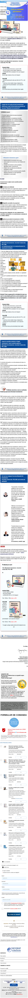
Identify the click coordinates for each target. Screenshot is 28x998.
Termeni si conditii (4, 968)
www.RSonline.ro (14, 937)
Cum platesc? (3, 973)
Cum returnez (3, 963)
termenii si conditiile (14, 908)
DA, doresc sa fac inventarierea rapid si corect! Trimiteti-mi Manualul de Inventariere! (15, 98)
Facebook (2, 958)
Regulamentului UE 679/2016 (16, 903)
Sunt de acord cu (7, 908)
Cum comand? (3, 970)
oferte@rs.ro (19, 994)
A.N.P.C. (13, 979)
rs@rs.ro (12, 695)
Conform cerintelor (7, 903)
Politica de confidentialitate (6, 975)
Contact (2, 960)
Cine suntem (3, 956)
